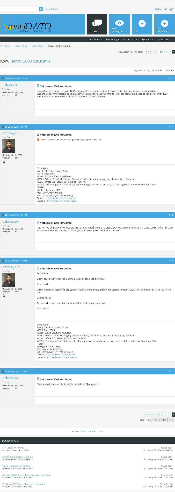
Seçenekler (138, 70)
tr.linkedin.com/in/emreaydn (62, 200)
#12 (171, 126)
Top (171, 420)
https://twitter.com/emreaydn (61, 198)
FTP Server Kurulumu (13, 447)
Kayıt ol (158, 9)
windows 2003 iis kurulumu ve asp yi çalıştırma (26, 475)
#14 (171, 260)
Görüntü (168, 70)
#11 (171, 78)
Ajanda (135, 39)
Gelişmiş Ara (52, 8)
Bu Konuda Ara (154, 70)
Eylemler (146, 39)
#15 (171, 371)
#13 (171, 214)
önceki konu (80, 431)
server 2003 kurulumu (30, 61)
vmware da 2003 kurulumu (16, 465)
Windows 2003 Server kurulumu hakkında (23, 484)
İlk (161, 51)
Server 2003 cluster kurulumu (17, 456)
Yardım (126, 39)
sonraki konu (95, 431)
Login (171, 9)
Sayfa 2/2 (152, 51)
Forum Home (96, 39)
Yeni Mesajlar (113, 39)
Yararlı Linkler (164, 39)
